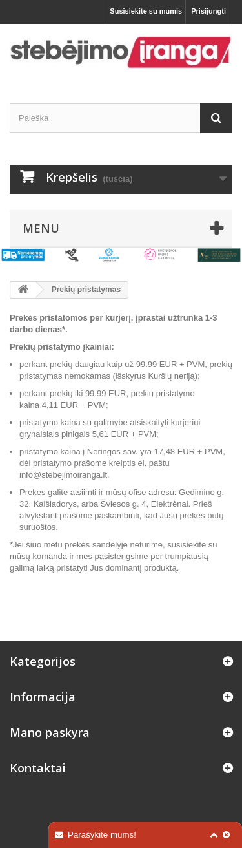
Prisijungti (208, 11)
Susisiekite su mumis (146, 11)
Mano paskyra (50, 732)
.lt (104, 475)
